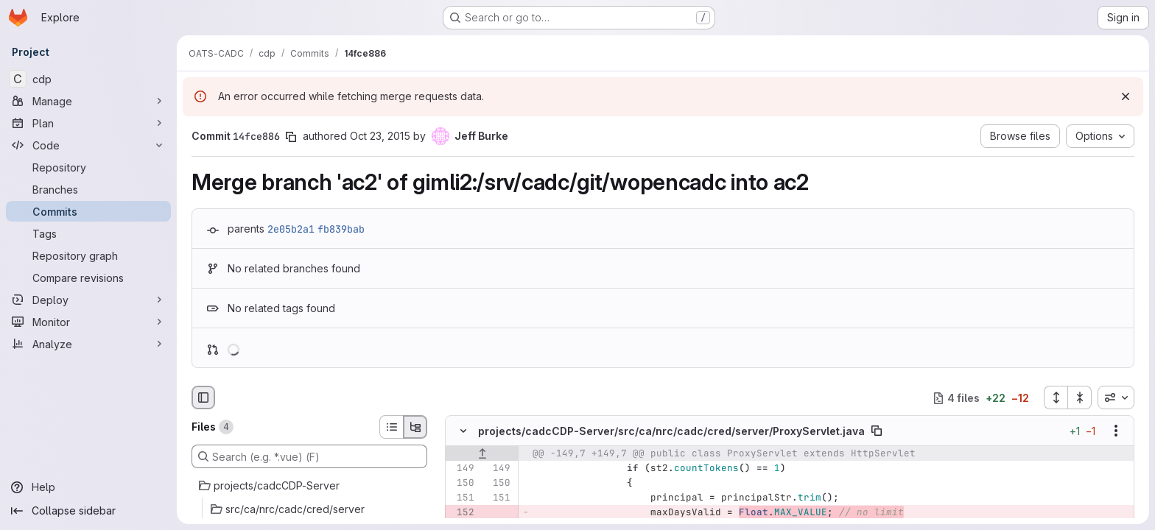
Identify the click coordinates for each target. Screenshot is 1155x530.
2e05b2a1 (291, 229)
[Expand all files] (1055, 397)
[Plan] (88, 123)
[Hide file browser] (203, 397)
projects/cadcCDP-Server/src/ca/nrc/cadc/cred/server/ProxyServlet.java (671, 431)
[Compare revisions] (88, 277)
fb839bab (341, 229)
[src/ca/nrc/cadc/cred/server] (309, 509)
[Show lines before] (482, 454)
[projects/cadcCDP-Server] (309, 486)
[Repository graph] (88, 255)
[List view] (391, 427)
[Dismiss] (1125, 96)
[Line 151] (461, 498)
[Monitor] (88, 321)
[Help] (88, 487)
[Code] (88, 145)
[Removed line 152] (461, 513)
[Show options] (1116, 431)
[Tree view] (415, 427)
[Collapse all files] (1080, 397)
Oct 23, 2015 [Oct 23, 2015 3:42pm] (380, 136)
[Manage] (88, 101)
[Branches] (88, 189)
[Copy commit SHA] (291, 137)
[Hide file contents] (463, 431)
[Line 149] (461, 469)
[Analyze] (88, 343)
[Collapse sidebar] (88, 511)
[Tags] (88, 233)
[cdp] (88, 78)
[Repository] (88, 167)
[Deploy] (88, 299)
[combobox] (1116, 397)
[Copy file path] (876, 431)
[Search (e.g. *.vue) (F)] (309, 456)
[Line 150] (461, 483)
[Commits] (88, 211)
